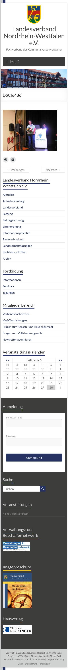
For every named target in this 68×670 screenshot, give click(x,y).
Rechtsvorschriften (14, 252)
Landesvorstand (13, 207)
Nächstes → (53, 169)
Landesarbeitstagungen (17, 245)
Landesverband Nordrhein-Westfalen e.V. (34, 36)
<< (8, 360)
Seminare (8, 286)
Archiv (7, 258)
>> (60, 360)
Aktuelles (9, 194)
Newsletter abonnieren (17, 339)
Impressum (45, 663)
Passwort (11, 436)
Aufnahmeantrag (13, 201)
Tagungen (9, 292)
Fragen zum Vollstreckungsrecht (23, 333)
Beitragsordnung (13, 220)
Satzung (8, 213)
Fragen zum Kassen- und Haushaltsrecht (28, 326)
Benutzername (14, 417)
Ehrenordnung (12, 226)
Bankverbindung (13, 239)
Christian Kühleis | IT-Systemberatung (46, 659)
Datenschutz (31, 663)
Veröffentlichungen (15, 320)
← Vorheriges (15, 169)
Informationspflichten (16, 233)
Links (20, 663)
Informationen (12, 279)
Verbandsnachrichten (16, 314)
